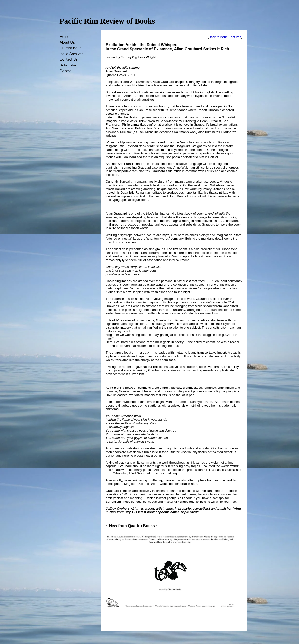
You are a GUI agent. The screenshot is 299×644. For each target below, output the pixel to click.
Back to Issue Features (225, 37)
